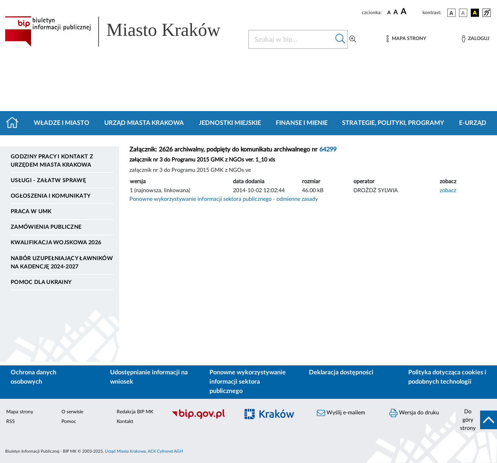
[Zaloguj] (475, 38)
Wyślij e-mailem (341, 413)
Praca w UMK (31, 211)
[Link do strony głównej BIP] (122, 31)
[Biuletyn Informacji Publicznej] (202, 417)
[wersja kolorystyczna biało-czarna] (463, 13)
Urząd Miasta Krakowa (144, 123)
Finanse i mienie (302, 123)
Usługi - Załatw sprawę (48, 180)
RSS (10, 421)
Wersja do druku (414, 413)
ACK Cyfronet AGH (165, 451)
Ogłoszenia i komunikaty (50, 196)
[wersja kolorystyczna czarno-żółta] (475, 13)
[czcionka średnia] (396, 12)
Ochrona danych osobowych (33, 377)
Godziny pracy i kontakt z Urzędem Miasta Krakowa (52, 161)
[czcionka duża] (410, 12)
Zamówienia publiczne (46, 227)
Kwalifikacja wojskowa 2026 (56, 242)
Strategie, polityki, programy (393, 123)
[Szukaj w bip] (340, 39)
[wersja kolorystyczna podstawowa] (451, 13)
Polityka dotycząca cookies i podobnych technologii (447, 377)
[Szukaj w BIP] (291, 39)
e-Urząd (472, 123)
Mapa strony (19, 412)
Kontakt (125, 421)
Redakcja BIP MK (135, 412)
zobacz (448, 190)
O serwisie (72, 412)
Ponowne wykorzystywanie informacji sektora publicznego (247, 382)
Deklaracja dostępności (341, 373)
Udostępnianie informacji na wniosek (149, 377)
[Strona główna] (15, 123)
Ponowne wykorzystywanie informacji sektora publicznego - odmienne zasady (223, 199)
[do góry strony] (476, 419)
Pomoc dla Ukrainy (41, 282)
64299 (328, 150)
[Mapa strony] (406, 38)
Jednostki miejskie (230, 123)
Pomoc (68, 421)
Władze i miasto (61, 123)
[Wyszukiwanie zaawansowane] (352, 39)
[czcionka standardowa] (389, 12)
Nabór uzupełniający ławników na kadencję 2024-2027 (62, 262)
